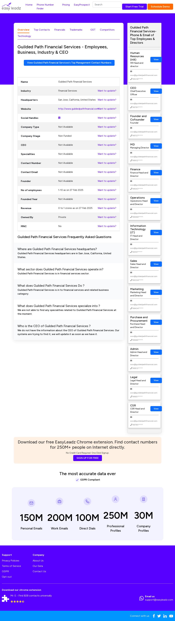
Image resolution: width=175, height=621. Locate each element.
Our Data (38, 565)
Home (29, 4)
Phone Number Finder (45, 6)
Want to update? (107, 90)
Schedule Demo (160, 6)
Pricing (66, 4)
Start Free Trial (134, 6)
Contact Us (39, 571)
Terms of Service (11, 565)
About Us (38, 560)
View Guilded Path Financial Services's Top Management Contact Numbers (69, 62)
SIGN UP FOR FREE (88, 457)
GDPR (5, 571)
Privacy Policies (10, 560)
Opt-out (7, 576)
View (156, 59)
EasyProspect (82, 4)
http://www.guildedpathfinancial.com (78, 109)
